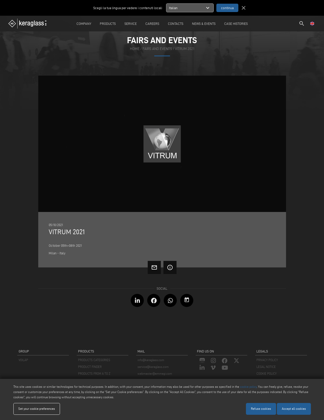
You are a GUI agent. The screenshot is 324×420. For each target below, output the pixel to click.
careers (152, 23)
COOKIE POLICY (266, 373)
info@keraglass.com (151, 360)
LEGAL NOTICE (266, 366)
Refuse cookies (261, 408)
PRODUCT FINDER (90, 366)
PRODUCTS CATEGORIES (94, 360)
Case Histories (236, 23)
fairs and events (157, 49)
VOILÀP (23, 360)
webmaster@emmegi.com (155, 373)
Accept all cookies (294, 408)
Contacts (175, 23)
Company (83, 23)
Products (108, 23)
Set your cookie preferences (36, 408)
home (135, 49)
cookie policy (248, 386)
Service (130, 23)
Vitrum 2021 (184, 49)
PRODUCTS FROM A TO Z (94, 373)
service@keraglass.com (153, 366)
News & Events (204, 23)
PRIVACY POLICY (267, 360)
